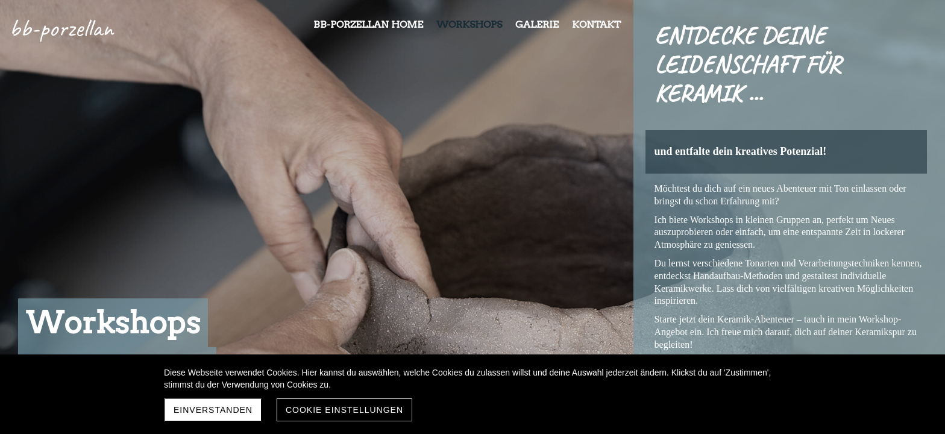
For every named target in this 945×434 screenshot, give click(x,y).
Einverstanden (213, 410)
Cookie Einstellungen (344, 410)
